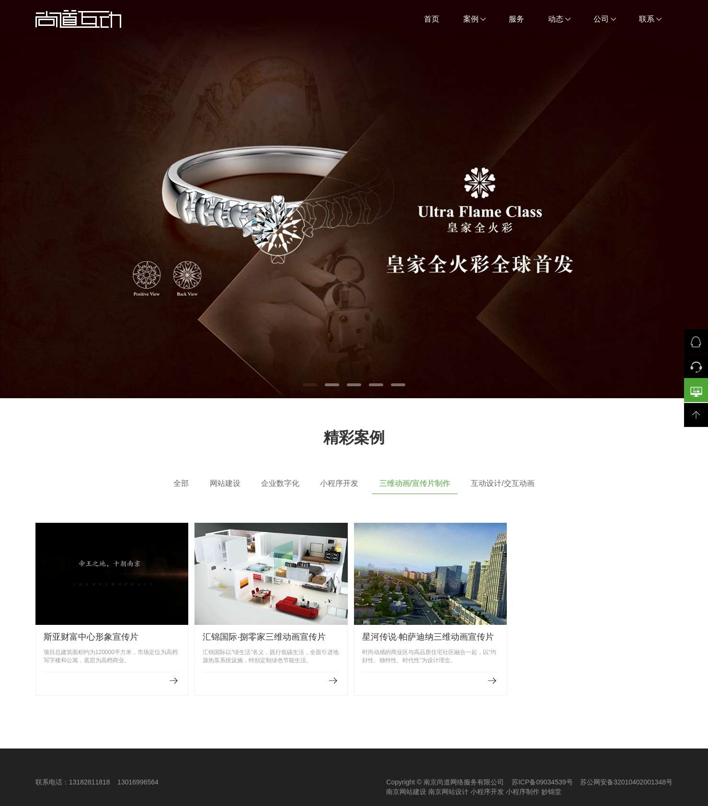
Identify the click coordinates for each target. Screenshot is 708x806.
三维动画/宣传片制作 (414, 483)
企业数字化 (280, 483)
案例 (474, 19)
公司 (605, 19)
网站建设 (225, 483)
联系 (650, 19)
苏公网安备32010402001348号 (626, 782)
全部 (181, 483)
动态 (559, 19)
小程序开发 (339, 483)
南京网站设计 (448, 791)
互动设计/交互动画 (502, 483)
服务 (516, 19)
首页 (431, 19)
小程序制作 (522, 791)
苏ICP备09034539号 (542, 782)
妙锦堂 (551, 791)
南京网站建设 (406, 791)
